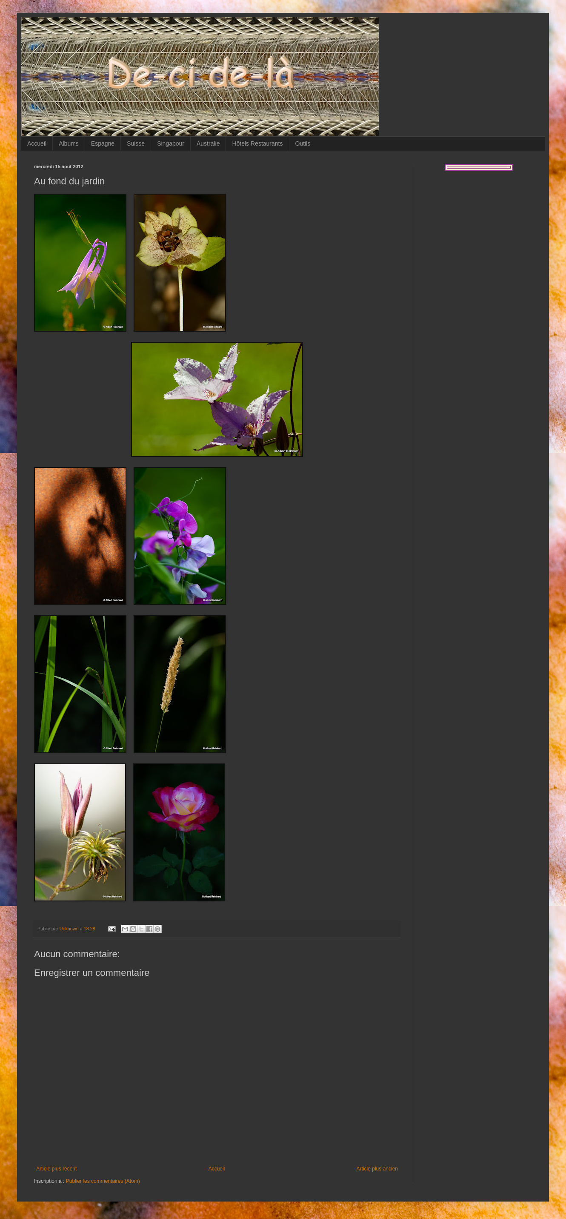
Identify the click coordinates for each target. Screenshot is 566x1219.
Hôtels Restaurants (257, 143)
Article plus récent (56, 1169)
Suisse (136, 143)
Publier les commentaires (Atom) (103, 1181)
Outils (303, 143)
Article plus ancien (377, 1169)
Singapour (170, 143)
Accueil (36, 143)
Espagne (102, 143)
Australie (208, 143)
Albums (69, 143)
